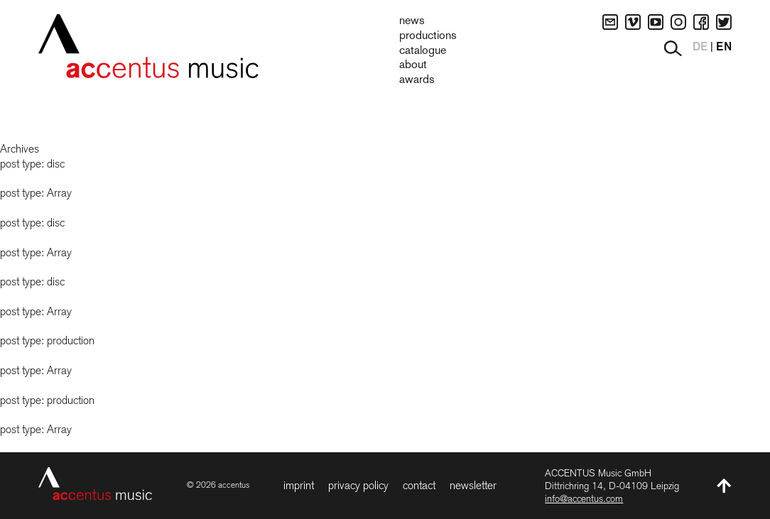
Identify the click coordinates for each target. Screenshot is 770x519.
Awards (417, 80)
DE (700, 47)
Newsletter (473, 485)
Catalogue (422, 51)
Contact (419, 485)
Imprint (298, 485)
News (412, 21)
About (413, 65)
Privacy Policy (358, 485)
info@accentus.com (584, 498)
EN (724, 47)
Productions (428, 36)
